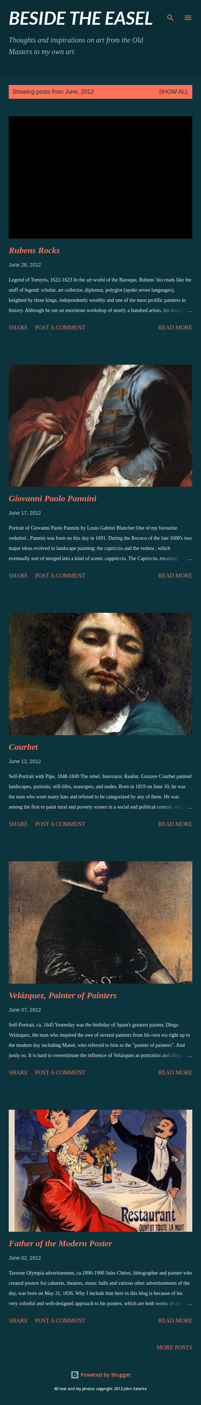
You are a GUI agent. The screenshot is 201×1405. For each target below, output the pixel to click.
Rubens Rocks (34, 250)
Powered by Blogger (101, 1374)
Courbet (23, 747)
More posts (174, 1347)
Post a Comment (60, 327)
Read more (175, 327)
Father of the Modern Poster (60, 1243)
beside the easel (81, 18)
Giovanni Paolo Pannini (52, 498)
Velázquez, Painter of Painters (63, 995)
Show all (174, 92)
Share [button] (18, 327)
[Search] (170, 13)
